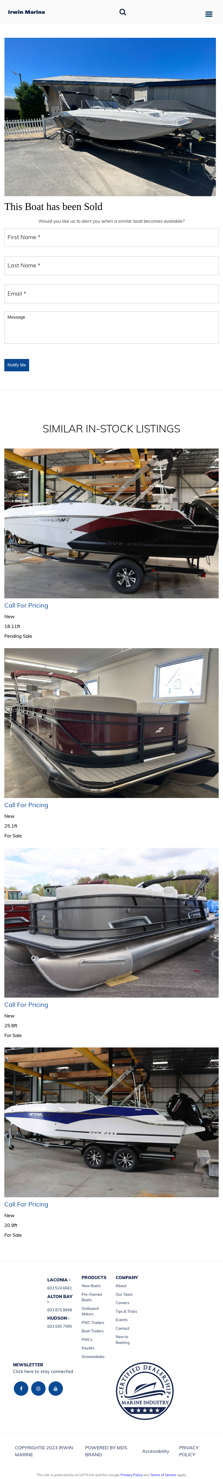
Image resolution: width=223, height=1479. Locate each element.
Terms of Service (163, 1475)
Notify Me (17, 365)
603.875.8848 (59, 1310)
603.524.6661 (59, 1288)
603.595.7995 (59, 1326)
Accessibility (155, 1451)
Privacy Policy (132, 1475)
